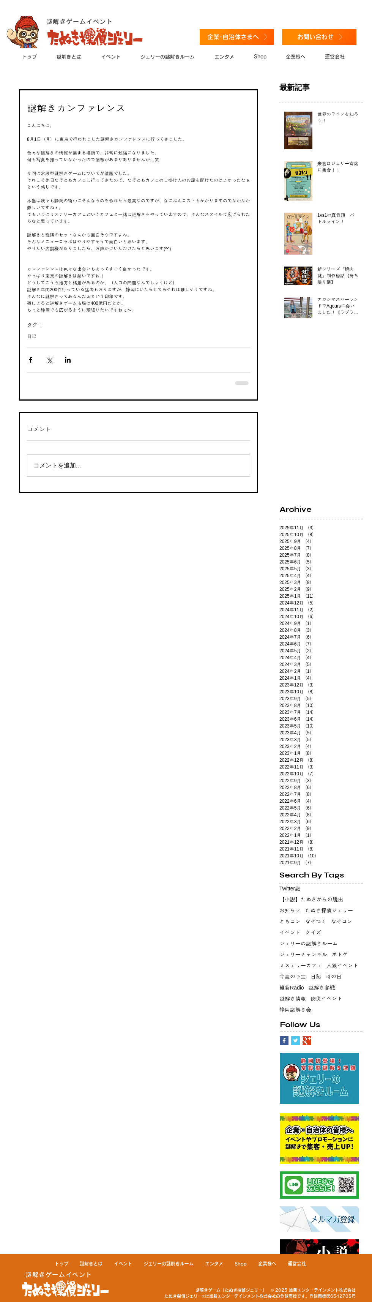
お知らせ (290, 910)
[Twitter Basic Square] (295, 1040)
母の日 (334, 977)
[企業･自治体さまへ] (237, 37)
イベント (290, 933)
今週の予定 (292, 977)
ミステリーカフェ (300, 966)
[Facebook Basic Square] (284, 1040)
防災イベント (326, 999)
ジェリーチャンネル (303, 955)
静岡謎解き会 (295, 1010)
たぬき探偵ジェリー (329, 910)
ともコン (290, 922)
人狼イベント (342, 966)
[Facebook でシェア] (30, 359)
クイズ (313, 933)
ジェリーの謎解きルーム (308, 944)
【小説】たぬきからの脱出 (311, 899)
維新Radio (291, 988)
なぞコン (341, 922)
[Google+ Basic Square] (307, 1040)
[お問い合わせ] (319, 37)
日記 (31, 336)
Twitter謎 (289, 888)
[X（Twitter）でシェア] (49, 359)
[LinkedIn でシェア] (67, 359)
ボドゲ (340, 955)
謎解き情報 (292, 999)
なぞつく (315, 922)
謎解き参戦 (322, 988)
